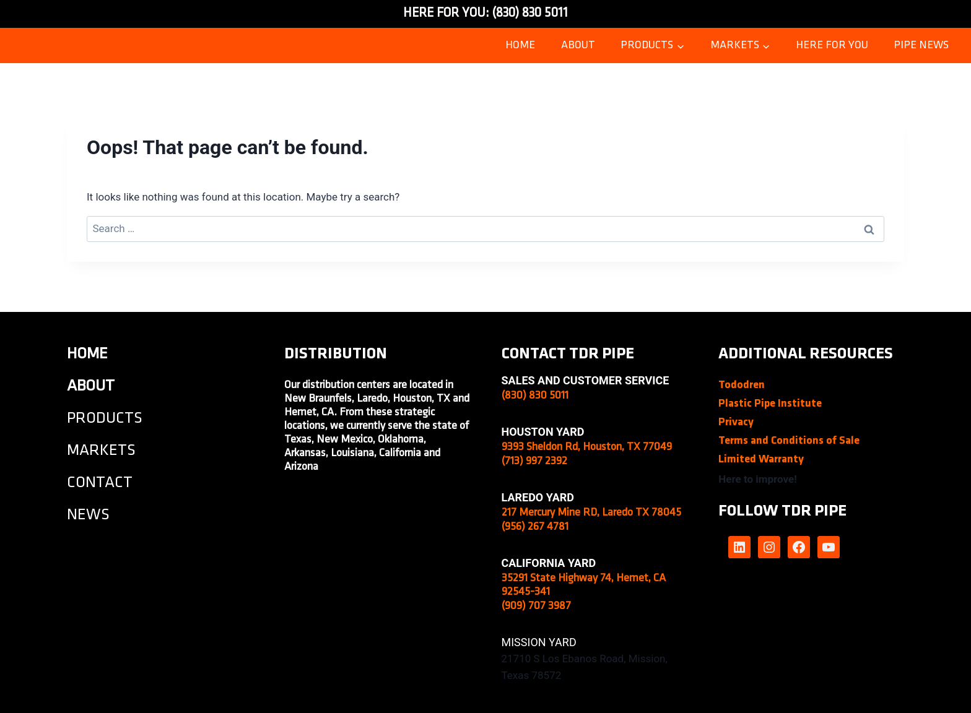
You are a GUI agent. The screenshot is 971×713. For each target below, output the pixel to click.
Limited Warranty (761, 459)
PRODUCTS (104, 418)
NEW (84, 515)
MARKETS (101, 451)
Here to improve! (757, 479)
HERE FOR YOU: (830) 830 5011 (485, 13)
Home (520, 45)
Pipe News (921, 45)
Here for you (832, 45)
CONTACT (100, 483)
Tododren (741, 385)
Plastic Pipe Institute (770, 404)
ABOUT (578, 45)
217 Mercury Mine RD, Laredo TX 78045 (591, 513)
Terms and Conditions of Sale (789, 441)
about (91, 386)
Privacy (736, 422)
